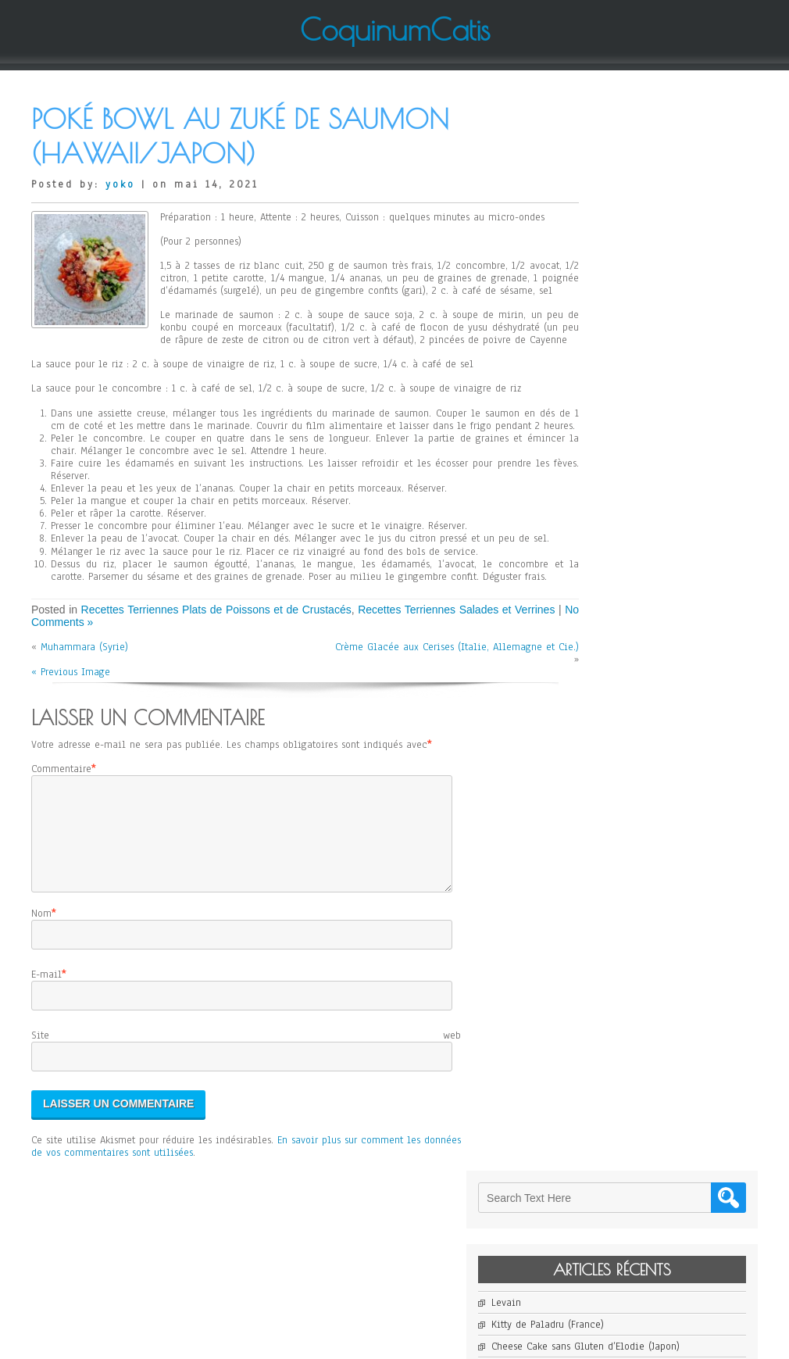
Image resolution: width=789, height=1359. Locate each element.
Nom (41, 995)
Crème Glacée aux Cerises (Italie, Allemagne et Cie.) (430, 716)
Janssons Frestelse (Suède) (645, 311)
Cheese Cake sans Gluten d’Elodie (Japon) (666, 283)
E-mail (46, 1057)
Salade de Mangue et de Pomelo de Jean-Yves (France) (666, 340)
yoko (120, 184)
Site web (246, 1117)
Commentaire (61, 831)
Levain (601, 233)
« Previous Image (70, 735)
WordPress (551, 1341)
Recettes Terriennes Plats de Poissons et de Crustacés (228, 672)
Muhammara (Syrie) (84, 710)
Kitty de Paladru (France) (643, 255)
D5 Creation (441, 1341)
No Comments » (119, 684)
